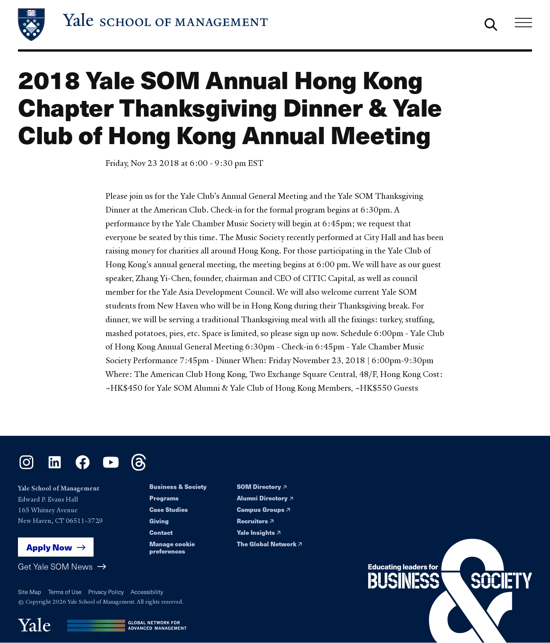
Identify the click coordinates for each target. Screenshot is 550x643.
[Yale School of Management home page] (143, 24)
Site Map (29, 592)
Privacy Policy (106, 592)
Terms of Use (64, 592)
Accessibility (147, 592)
